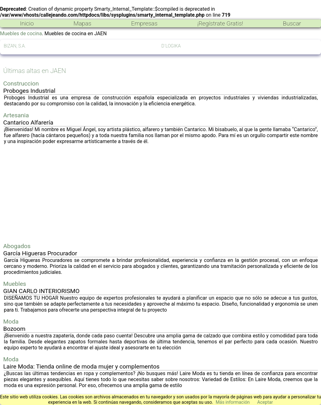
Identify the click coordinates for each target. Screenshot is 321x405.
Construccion (21, 83)
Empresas (144, 23)
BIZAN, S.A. (15, 46)
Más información (233, 402)
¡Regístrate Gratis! (220, 23)
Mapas (82, 23)
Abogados (16, 246)
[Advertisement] (161, 193)
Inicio (27, 23)
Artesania (16, 115)
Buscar (292, 23)
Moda (10, 321)
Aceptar (265, 402)
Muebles (14, 283)
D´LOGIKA (171, 46)
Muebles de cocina (21, 33)
